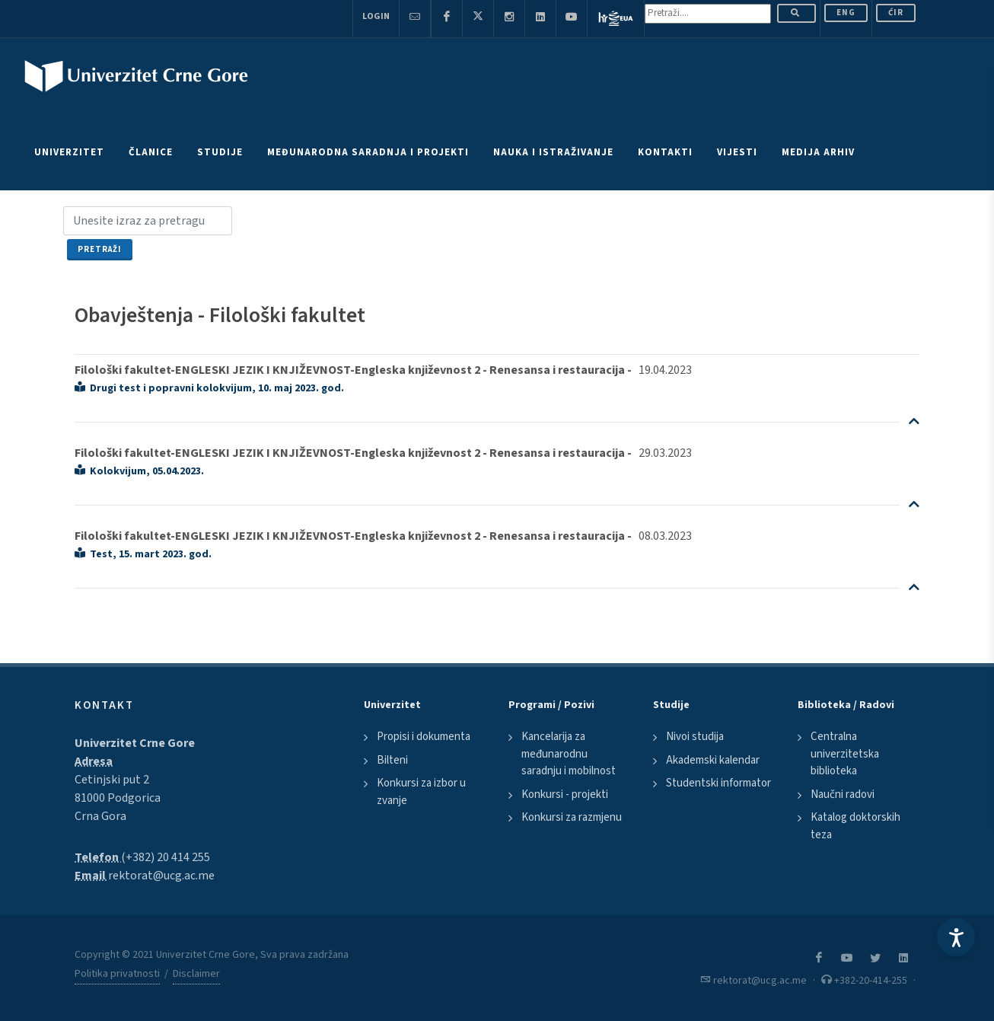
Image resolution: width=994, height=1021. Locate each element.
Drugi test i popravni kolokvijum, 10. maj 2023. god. (209, 388)
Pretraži (100, 249)
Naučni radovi (843, 794)
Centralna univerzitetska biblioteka (845, 754)
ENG (845, 12)
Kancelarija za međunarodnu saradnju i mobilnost (568, 754)
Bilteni (392, 760)
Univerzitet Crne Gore (135, 743)
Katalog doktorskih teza (855, 826)
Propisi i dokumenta (423, 737)
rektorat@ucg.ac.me (161, 875)
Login (376, 16)
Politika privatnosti (117, 973)
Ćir (895, 12)
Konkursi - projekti (564, 794)
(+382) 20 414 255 (165, 857)
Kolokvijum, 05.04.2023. (139, 471)
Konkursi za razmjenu (571, 817)
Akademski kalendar (713, 760)
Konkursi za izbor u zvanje (421, 792)
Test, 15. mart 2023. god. (143, 554)
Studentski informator (718, 783)
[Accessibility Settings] (956, 937)
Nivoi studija (695, 737)
